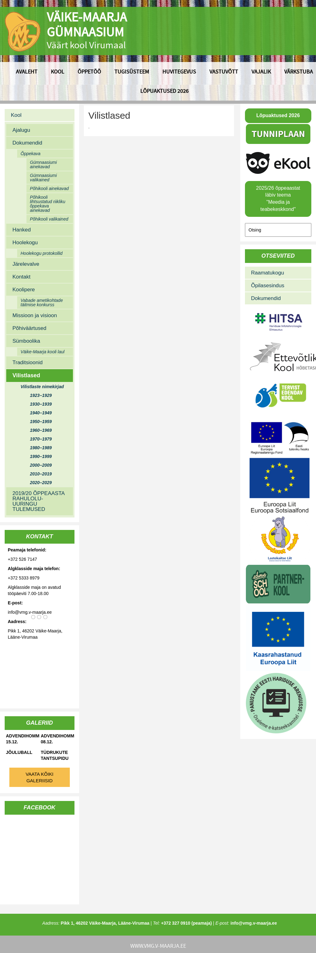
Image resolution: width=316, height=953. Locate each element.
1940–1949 (41, 412)
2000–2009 (41, 465)
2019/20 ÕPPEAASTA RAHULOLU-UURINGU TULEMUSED (38, 501)
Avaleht (26, 71)
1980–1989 (41, 447)
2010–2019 (41, 473)
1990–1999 (41, 456)
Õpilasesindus (268, 285)
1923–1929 (41, 395)
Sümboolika (26, 341)
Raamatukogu (267, 273)
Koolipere (23, 290)
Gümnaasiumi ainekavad (43, 164)
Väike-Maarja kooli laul (43, 351)
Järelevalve (25, 264)
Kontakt (21, 277)
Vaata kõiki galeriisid (39, 777)
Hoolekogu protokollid (42, 253)
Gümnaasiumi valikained (43, 177)
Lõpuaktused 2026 (164, 90)
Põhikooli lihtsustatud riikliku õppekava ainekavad (47, 204)
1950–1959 (41, 421)
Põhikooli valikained (49, 219)
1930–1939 (41, 404)
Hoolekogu (25, 242)
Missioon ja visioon (34, 315)
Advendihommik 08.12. (57, 738)
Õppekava (31, 153)
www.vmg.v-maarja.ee (158, 945)
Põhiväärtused (29, 328)
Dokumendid (27, 143)
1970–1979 (41, 438)
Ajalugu (21, 130)
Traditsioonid (27, 362)
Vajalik (261, 71)
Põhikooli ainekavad (49, 188)
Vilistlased (26, 375)
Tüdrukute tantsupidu (55, 755)
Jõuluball (19, 752)
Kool (57, 71)
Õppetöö (89, 71)
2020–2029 (41, 482)
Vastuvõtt (223, 71)
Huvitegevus (179, 71)
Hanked (21, 230)
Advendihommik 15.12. (23, 738)
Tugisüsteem (131, 71)
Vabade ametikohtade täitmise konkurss (42, 302)
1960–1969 (41, 430)
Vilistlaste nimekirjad (42, 386)
